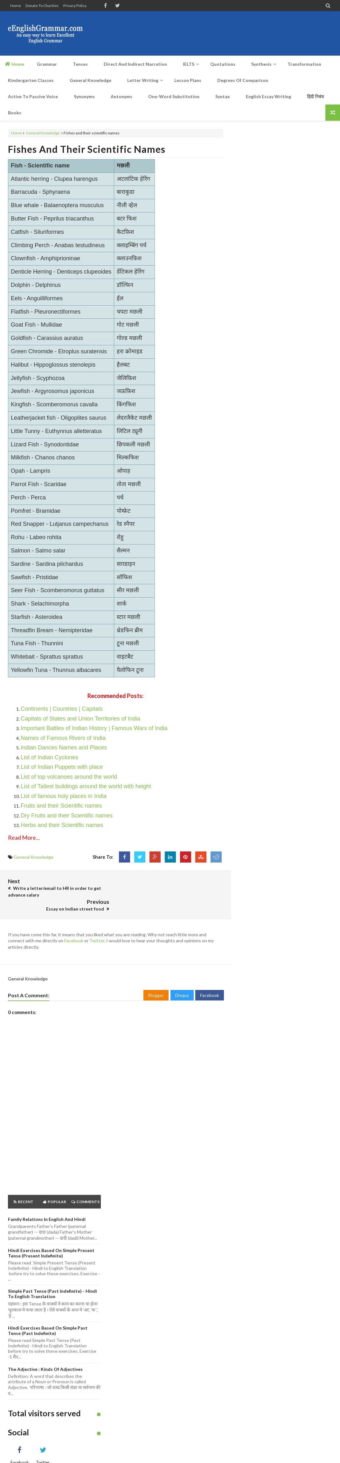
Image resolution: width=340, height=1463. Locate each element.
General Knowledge (43, 133)
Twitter (96, 926)
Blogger (156, 980)
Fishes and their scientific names (86, 149)
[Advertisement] (216, 33)
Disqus (182, 980)
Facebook (73, 926)
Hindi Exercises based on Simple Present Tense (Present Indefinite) (51, 1238)
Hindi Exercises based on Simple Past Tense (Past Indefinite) (47, 1316)
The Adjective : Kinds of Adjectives (45, 1354)
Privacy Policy (75, 5)
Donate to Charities (42, 5)
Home (15, 5)
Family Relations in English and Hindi (47, 1205)
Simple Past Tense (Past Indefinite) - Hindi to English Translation (52, 1279)
